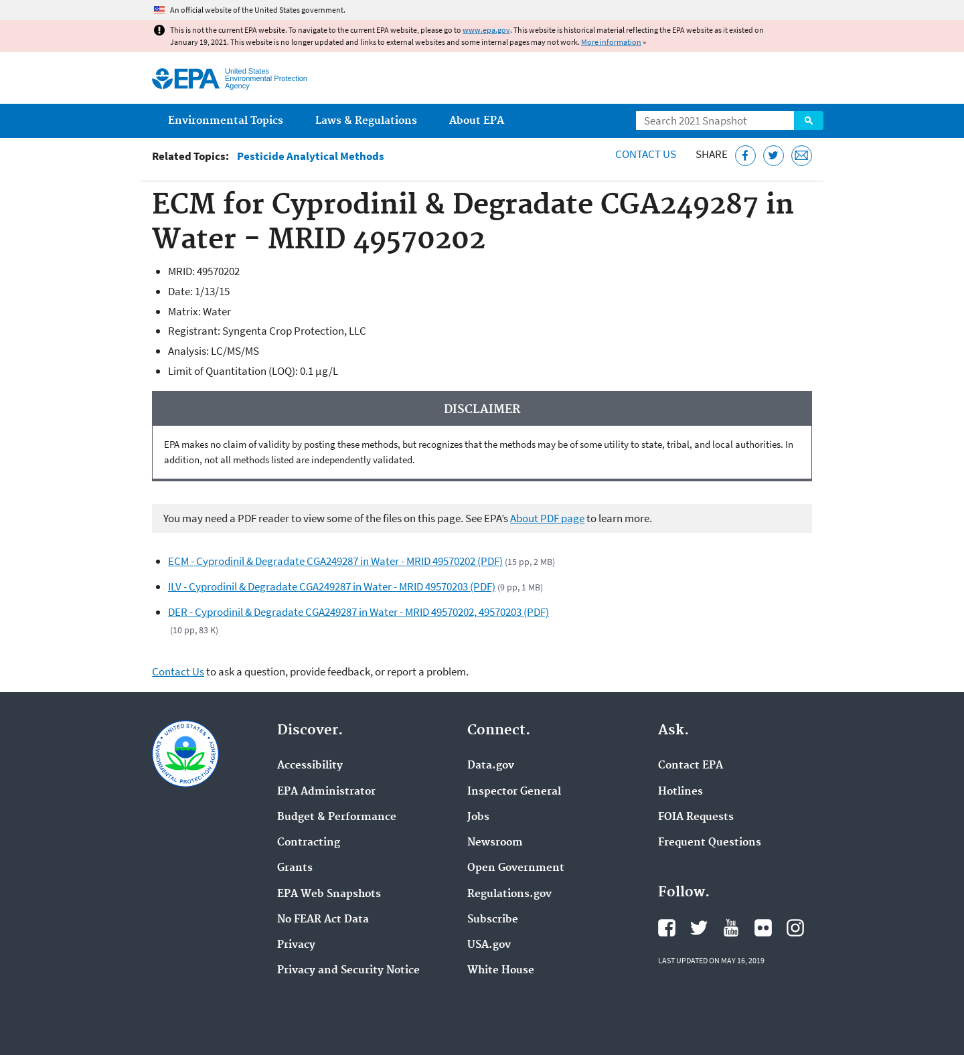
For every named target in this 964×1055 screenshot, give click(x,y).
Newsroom (495, 843)
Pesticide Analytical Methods (310, 156)
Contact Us (645, 154)
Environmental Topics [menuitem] (225, 120)
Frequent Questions (709, 843)
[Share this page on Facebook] (745, 155)
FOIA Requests (696, 817)
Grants (295, 868)
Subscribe (492, 920)
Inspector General (514, 792)
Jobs (478, 817)
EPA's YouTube (731, 928)
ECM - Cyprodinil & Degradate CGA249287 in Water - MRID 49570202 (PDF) (335, 561)
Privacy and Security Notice (348, 971)
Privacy (296, 945)
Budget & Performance (336, 817)
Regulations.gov (509, 894)
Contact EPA (690, 766)
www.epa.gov (486, 30)
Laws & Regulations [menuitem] (366, 120)
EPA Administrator (326, 792)
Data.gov (490, 766)
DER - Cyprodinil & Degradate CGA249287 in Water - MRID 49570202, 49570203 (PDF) (358, 611)
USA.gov (489, 945)
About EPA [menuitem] (476, 120)
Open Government (515, 868)
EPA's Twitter (699, 928)
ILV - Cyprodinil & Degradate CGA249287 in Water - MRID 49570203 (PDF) (331, 586)
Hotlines (680, 792)
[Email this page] (801, 155)
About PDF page (547, 518)
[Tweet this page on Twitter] (773, 155)
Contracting (308, 843)
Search (808, 120)
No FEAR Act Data (323, 920)
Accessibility (310, 766)
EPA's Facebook (666, 928)
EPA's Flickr (763, 928)
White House (500, 971)
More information (611, 42)
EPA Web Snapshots (329, 894)
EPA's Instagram (795, 928)
